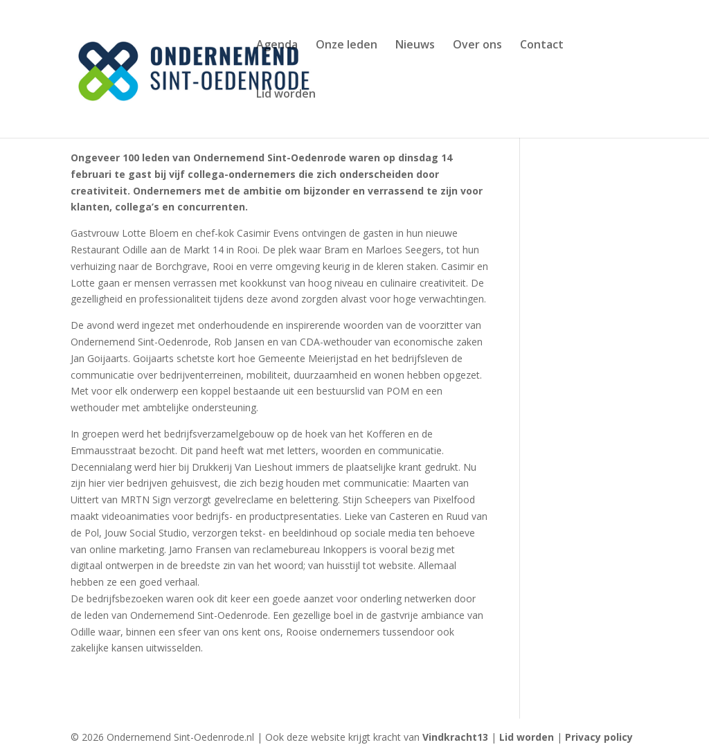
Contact (542, 45)
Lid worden (286, 95)
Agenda (277, 45)
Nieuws (415, 45)
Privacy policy (599, 737)
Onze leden (346, 45)
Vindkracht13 (456, 737)
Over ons (477, 45)
